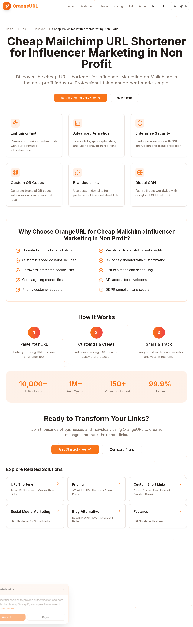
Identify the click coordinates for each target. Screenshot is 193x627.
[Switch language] (152, 6)
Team (104, 6)
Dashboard (87, 6)
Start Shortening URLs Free (80, 98)
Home (70, 6)
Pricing (118, 6)
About (143, 5)
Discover (39, 29)
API (131, 6)
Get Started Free (75, 449)
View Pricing (124, 97)
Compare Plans (122, 449)
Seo (23, 29)
